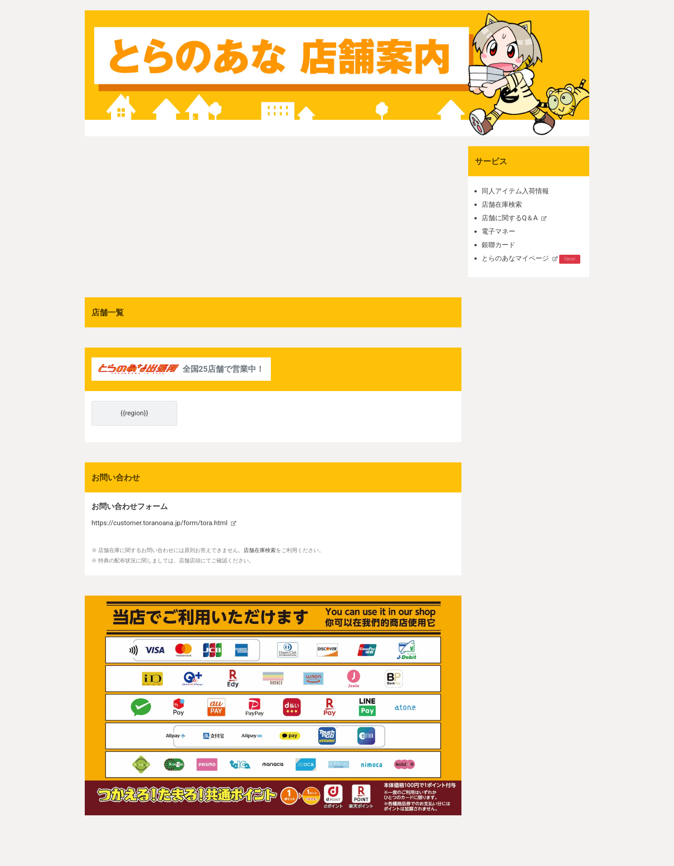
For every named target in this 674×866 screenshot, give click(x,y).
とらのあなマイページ (515, 258)
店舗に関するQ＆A (510, 218)
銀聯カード (498, 245)
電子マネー (498, 231)
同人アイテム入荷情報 (515, 191)
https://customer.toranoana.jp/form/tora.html (159, 523)
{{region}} (134, 413)
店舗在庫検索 (502, 204)
